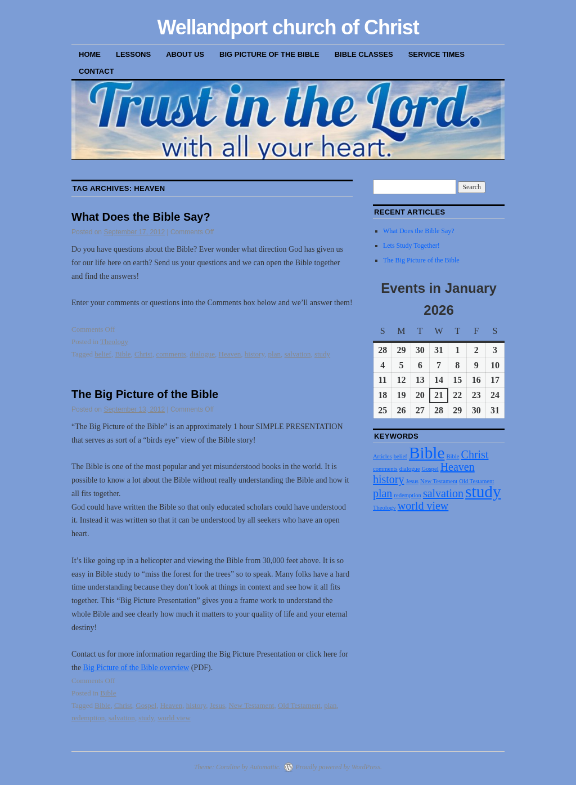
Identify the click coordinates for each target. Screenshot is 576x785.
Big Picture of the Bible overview (136, 667)
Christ (143, 354)
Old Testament (299, 705)
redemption (88, 717)
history (254, 354)
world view (174, 717)
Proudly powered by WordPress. (338, 767)
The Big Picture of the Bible (144, 394)
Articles (382, 456)
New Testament (251, 705)
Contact (96, 71)
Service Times (436, 54)
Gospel (146, 705)
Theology (114, 341)
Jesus (217, 705)
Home (90, 54)
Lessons (133, 54)
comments (171, 354)
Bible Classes (364, 54)
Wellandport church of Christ (287, 27)
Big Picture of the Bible (269, 54)
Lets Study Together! (411, 245)
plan (274, 354)
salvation (297, 354)
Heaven (230, 354)
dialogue (202, 354)
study (322, 354)
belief (102, 354)
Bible (122, 354)
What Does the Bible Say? (140, 217)
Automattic (265, 767)
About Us (185, 54)
